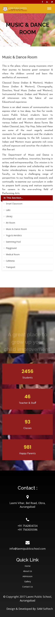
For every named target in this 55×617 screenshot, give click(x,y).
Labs (8, 210)
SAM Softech (45, 609)
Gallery (27, 581)
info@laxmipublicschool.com (27, 548)
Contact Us (27, 586)
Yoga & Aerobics (14, 235)
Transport (10, 267)
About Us (27, 571)
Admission (27, 576)
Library (9, 216)
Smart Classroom (14, 203)
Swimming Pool (13, 241)
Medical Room (13, 254)
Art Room (10, 222)
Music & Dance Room (16, 229)
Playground (11, 248)
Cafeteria (10, 260)
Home (28, 566)
